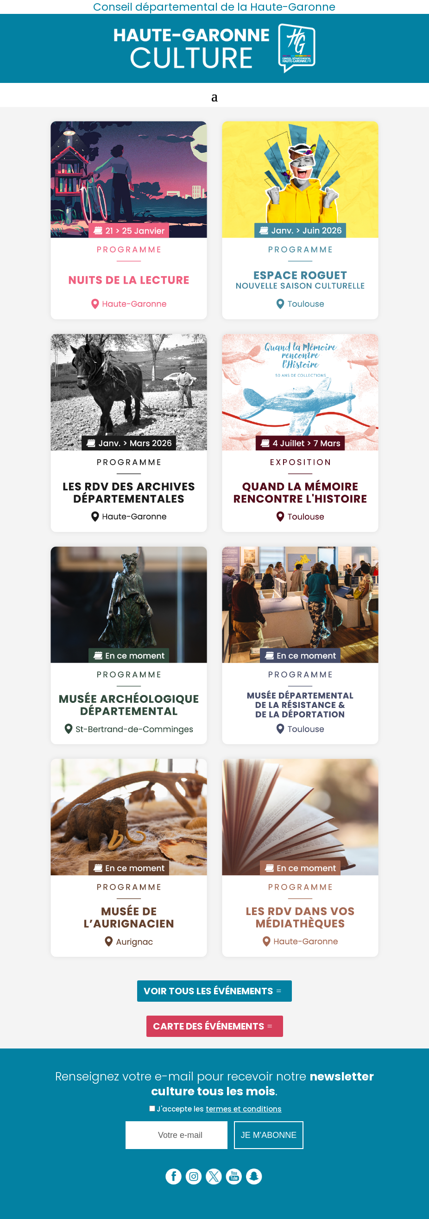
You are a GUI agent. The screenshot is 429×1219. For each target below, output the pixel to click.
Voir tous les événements (208, 991)
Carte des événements (209, 1026)
